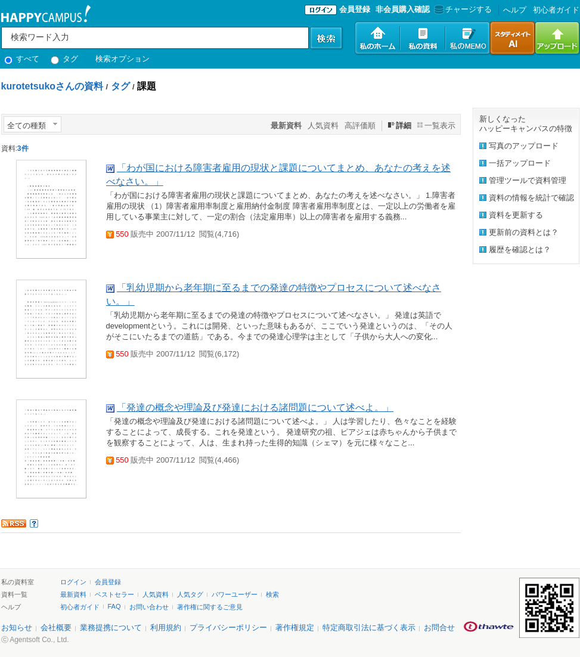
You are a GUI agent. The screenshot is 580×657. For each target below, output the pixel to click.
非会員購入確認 (403, 9)
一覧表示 (439, 125)
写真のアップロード (524, 145)
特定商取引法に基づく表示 (368, 627)
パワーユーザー (235, 594)
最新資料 (73, 594)
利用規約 (165, 627)
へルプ (514, 9)
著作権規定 (294, 627)
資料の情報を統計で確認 (531, 197)
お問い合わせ (149, 606)
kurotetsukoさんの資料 (52, 86)
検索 (272, 594)
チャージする (462, 9)
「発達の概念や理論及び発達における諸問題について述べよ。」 (255, 407)
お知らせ (16, 627)
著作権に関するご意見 (210, 606)
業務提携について (111, 627)
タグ (65, 58)
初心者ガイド (556, 9)
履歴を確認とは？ (520, 249)
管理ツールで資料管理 (527, 180)
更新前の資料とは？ (524, 232)
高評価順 (360, 125)
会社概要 (56, 627)
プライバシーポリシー (228, 627)
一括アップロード (520, 163)
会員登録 (354, 9)
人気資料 (323, 125)
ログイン (73, 581)
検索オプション (122, 58)
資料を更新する (516, 214)
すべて (22, 58)
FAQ (114, 606)
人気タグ (190, 594)
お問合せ (439, 627)
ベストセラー (114, 594)
